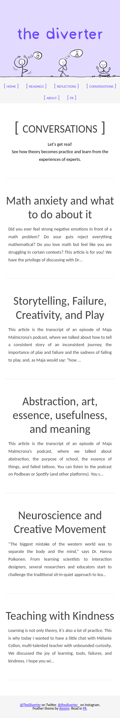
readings (36, 86)
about (51, 97)
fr (72, 97)
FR (84, 708)
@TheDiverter (30, 705)
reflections (66, 86)
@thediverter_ (68, 705)
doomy (64, 708)
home (11, 86)
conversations (101, 86)
